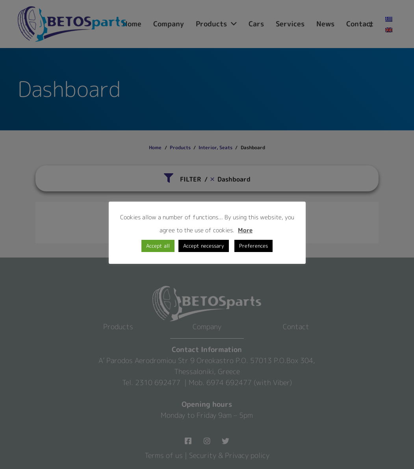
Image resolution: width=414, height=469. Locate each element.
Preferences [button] (253, 245)
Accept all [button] (158, 245)
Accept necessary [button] (203, 245)
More (245, 230)
